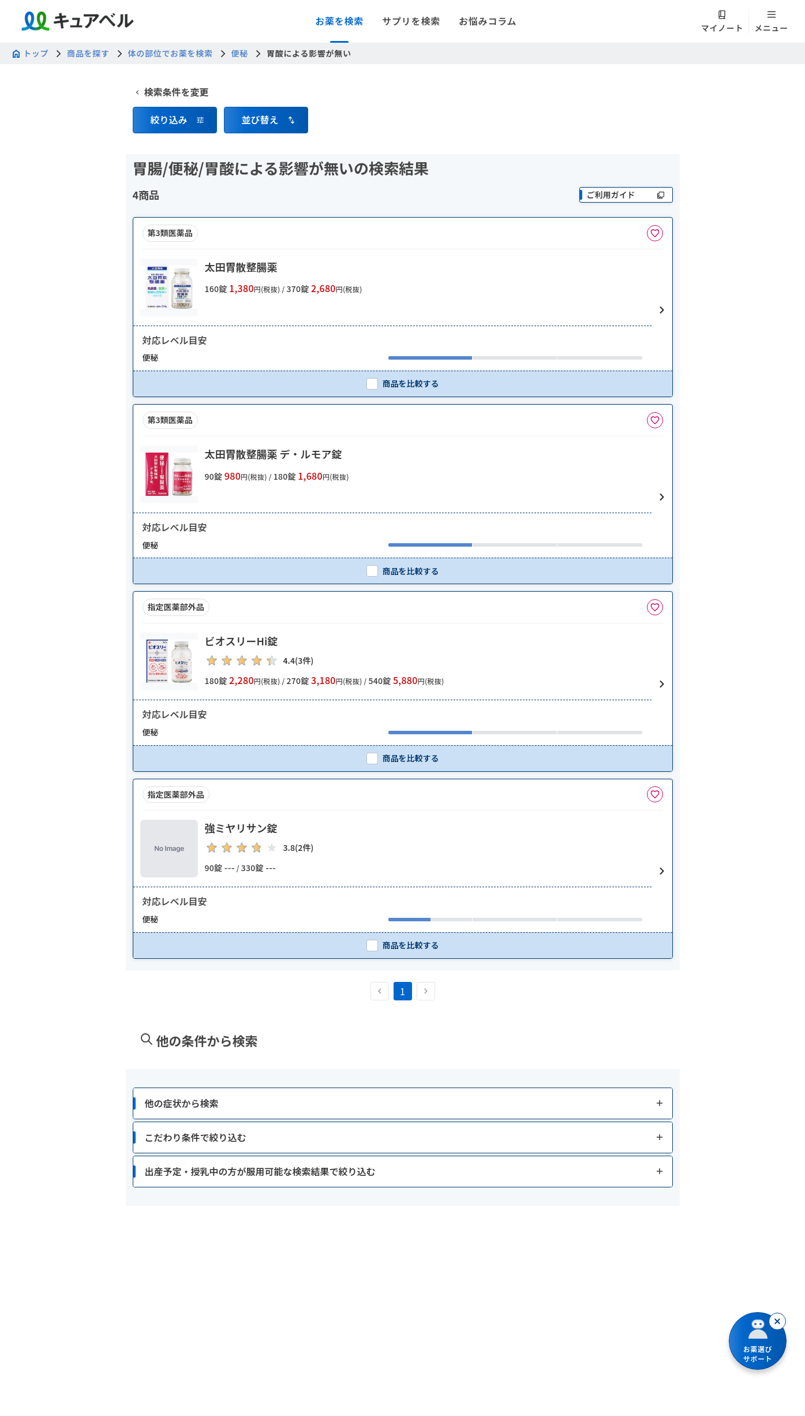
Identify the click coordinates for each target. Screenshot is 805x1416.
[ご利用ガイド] (626, 195)
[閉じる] (777, 1321)
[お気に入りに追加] (655, 233)
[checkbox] (402, 384)
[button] (175, 111)
